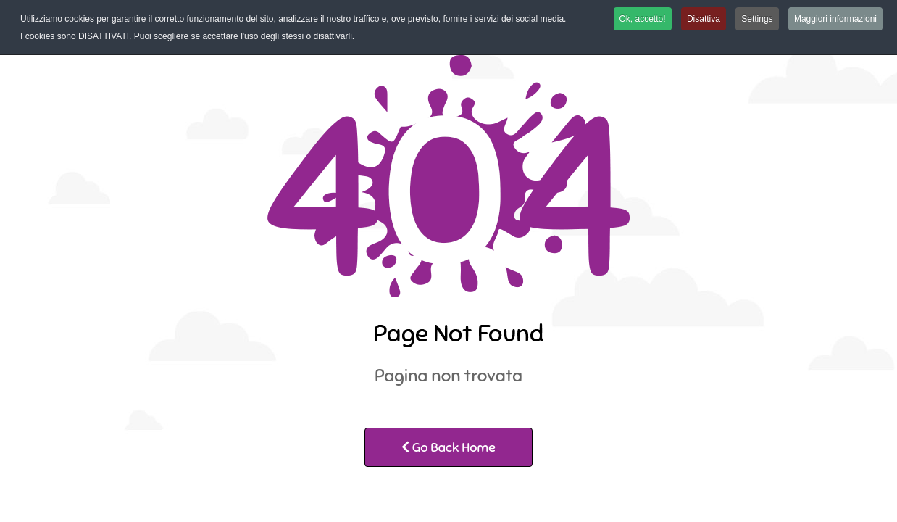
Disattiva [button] (703, 19)
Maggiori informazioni (835, 19)
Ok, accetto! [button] (642, 19)
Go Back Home (448, 447)
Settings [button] (756, 19)
